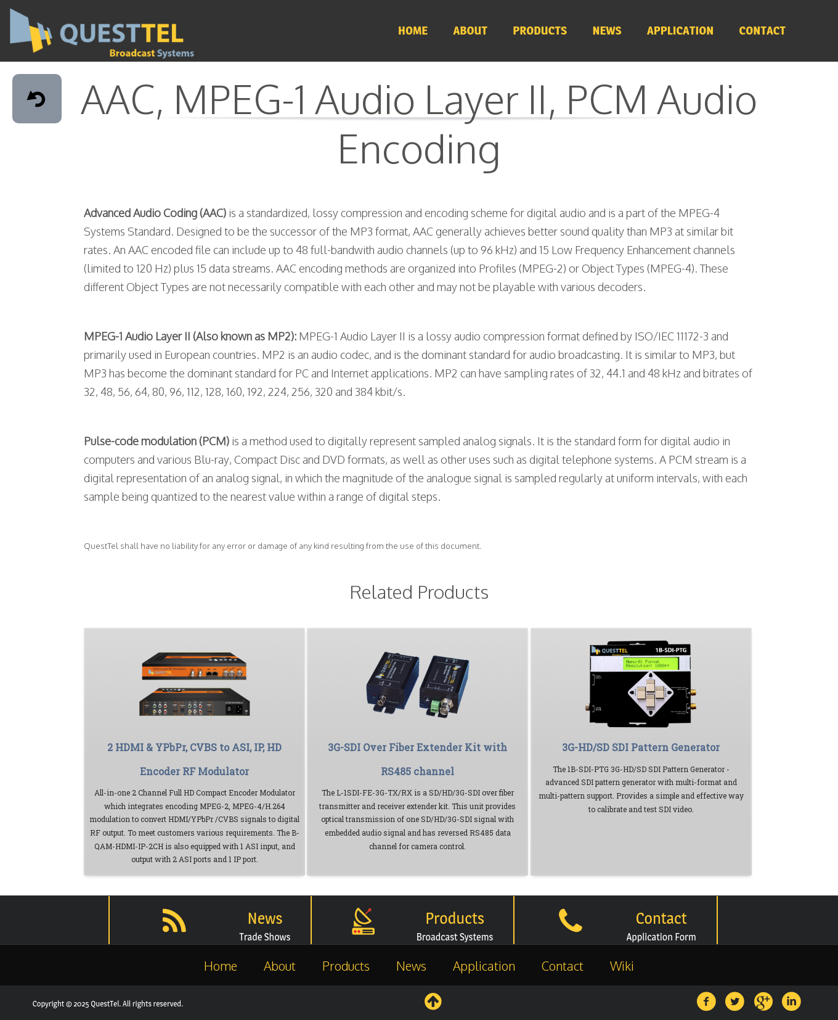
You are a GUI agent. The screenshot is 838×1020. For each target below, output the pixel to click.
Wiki (622, 966)
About (280, 966)
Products (346, 966)
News (411, 966)
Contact (563, 966)
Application (484, 966)
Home (220, 966)
